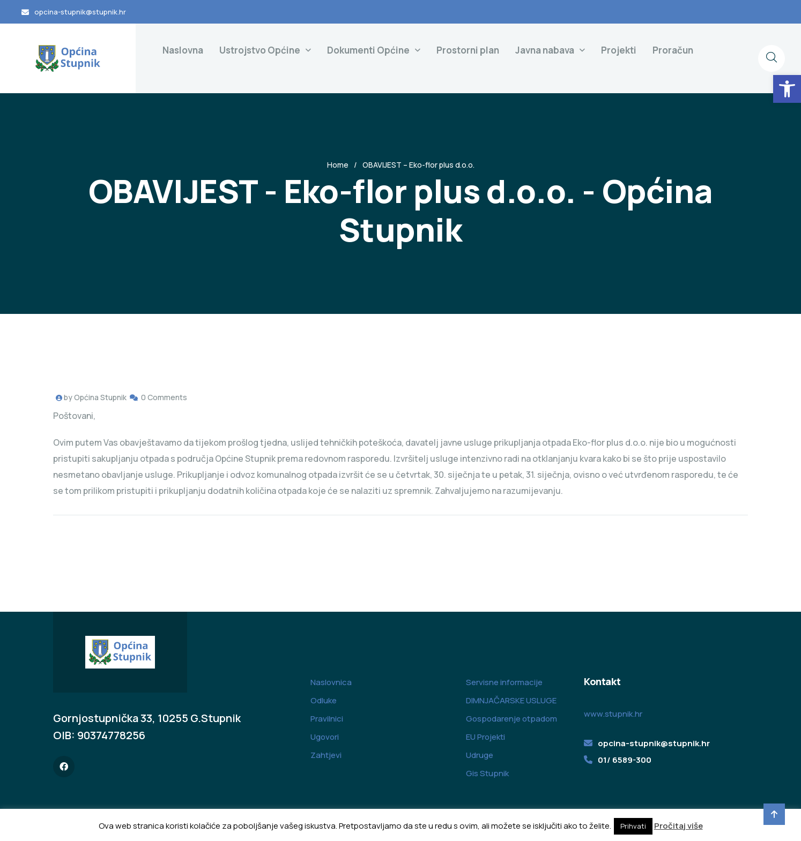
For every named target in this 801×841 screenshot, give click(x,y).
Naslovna (182, 50)
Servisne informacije (504, 682)
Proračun (672, 50)
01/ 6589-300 (624, 759)
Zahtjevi (326, 755)
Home (337, 165)
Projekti (618, 50)
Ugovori (324, 736)
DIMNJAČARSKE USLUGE (511, 700)
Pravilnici (326, 718)
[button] (787, 89)
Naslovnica (331, 682)
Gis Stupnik (487, 773)
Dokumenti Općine (368, 50)
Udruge (479, 755)
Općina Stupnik (100, 397)
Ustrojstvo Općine (259, 50)
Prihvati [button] (633, 826)
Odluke (323, 700)
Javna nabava (544, 50)
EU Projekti (485, 736)
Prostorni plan (467, 50)
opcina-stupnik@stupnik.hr (80, 12)
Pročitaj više (678, 825)
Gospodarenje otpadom (511, 718)
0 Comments (164, 397)
